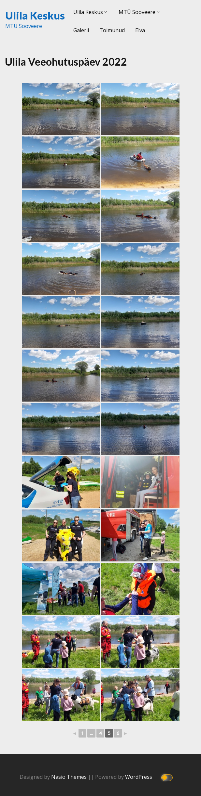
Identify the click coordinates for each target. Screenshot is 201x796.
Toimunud (112, 30)
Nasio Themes (69, 776)
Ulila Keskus (35, 15)
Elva (140, 30)
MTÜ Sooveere (137, 12)
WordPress (139, 776)
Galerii (81, 30)
